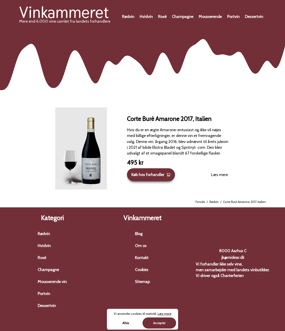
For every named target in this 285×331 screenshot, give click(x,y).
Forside (200, 202)
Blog (138, 233)
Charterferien (232, 275)
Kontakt (142, 257)
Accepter (159, 323)
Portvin (233, 16)
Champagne (182, 16)
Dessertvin (254, 16)
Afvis (125, 323)
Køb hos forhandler (151, 174)
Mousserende (210, 16)
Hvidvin (146, 16)
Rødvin (128, 16)
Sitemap (142, 281)
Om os (141, 245)
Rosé (162, 16)
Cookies (141, 269)
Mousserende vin (52, 281)
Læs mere (219, 174)
